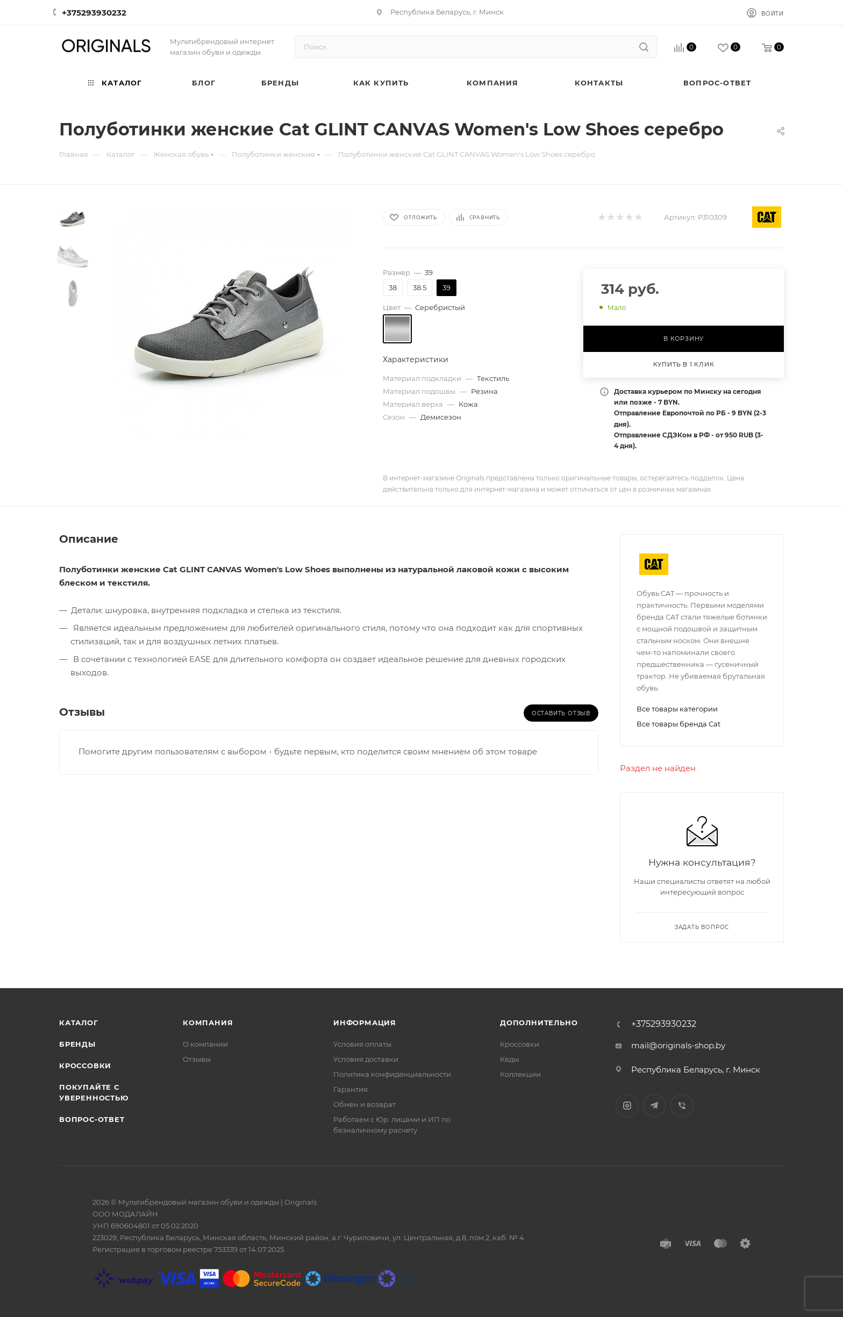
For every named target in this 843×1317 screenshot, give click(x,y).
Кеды (509, 1059)
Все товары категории (677, 708)
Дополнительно (538, 1022)
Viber (682, 1105)
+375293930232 (94, 13)
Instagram (627, 1105)
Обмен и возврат (364, 1104)
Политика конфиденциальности (392, 1074)
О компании (205, 1044)
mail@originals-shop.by (678, 1045)
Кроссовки (85, 1065)
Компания (208, 1022)
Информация (364, 1022)
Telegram (654, 1105)
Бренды (77, 1044)
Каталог (78, 1022)
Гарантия (350, 1089)
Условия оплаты (362, 1044)
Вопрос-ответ (92, 1119)
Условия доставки (365, 1059)
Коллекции (520, 1074)
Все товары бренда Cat (678, 723)
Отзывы (197, 1059)
